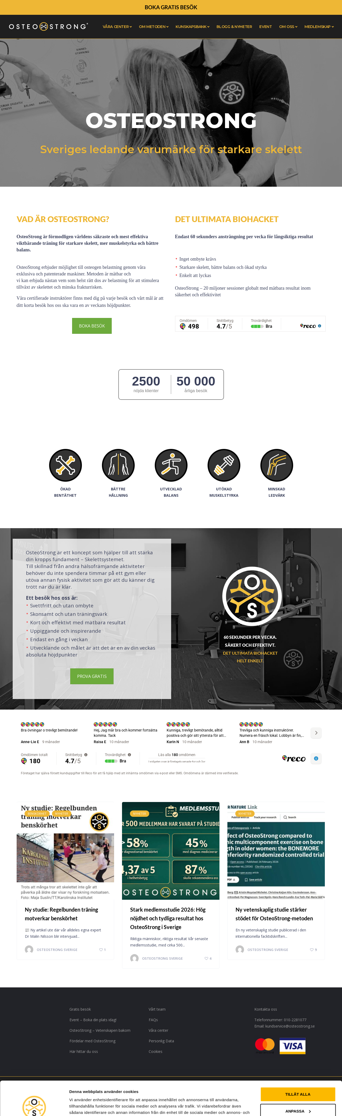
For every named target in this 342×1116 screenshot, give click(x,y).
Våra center (158, 1030)
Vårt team (157, 1009)
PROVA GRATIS (92, 676)
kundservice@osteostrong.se (290, 1026)
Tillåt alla (297, 1060)
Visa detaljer (81, 1105)
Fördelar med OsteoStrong (92, 1040)
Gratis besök (80, 1009)
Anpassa (298, 1077)
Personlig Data (161, 1040)
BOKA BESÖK (92, 326)
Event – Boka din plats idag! (92, 1019)
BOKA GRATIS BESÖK (171, 7)
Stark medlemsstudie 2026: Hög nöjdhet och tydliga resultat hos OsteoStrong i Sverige (167, 918)
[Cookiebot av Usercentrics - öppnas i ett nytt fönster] (34, 1106)
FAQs (153, 1019)
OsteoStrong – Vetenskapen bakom (99, 1030)
